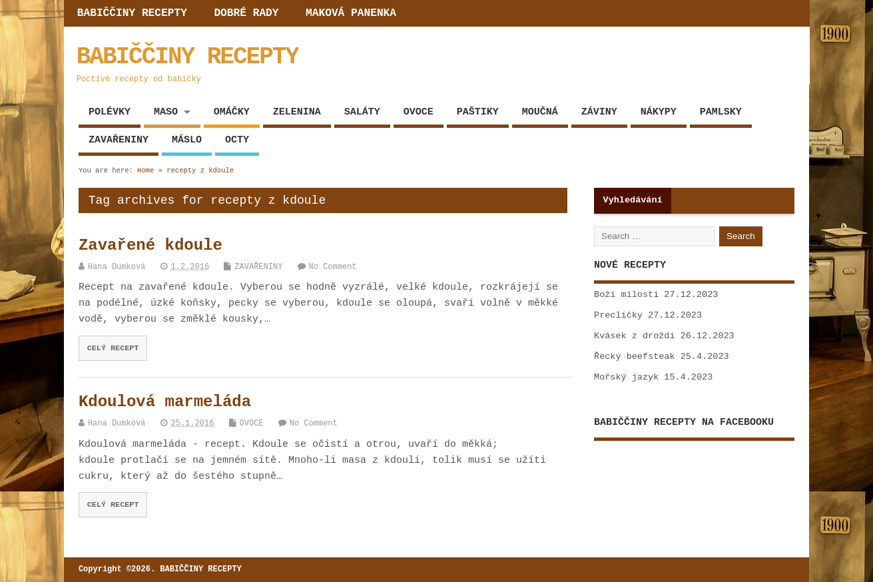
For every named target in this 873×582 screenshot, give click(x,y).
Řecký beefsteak (634, 357)
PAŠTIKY (478, 112)
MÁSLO (187, 140)
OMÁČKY (232, 112)
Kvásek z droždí (634, 336)
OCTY (237, 140)
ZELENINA (297, 112)
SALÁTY (362, 112)
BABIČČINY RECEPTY (132, 13)
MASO (166, 112)
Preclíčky (618, 315)
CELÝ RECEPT (113, 348)
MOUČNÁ (540, 112)
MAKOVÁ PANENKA (351, 13)
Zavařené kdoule (150, 245)
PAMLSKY (721, 112)
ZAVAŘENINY (118, 140)
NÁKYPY (659, 112)
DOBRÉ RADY (246, 13)
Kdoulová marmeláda (165, 402)
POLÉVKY (110, 112)
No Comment (333, 267)
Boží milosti (626, 295)
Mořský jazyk (626, 377)
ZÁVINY (599, 112)
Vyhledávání (633, 200)
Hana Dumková (116, 267)
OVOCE (419, 112)
